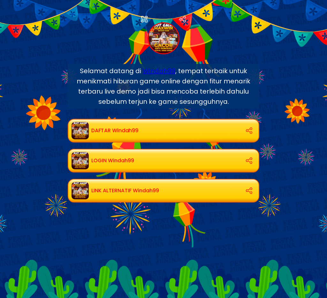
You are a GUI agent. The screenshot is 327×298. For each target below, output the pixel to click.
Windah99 (159, 70)
